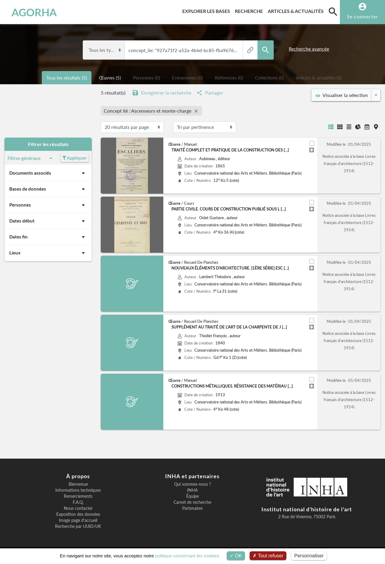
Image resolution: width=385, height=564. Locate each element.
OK (236, 555)
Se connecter (362, 16)
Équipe (192, 496)
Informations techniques (78, 490)
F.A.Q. (78, 502)
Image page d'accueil (78, 520)
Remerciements (78, 496)
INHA (192, 490)
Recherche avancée (309, 48)
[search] (333, 11)
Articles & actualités (297, 10)
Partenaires (192, 508)
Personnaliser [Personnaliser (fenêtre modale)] (309, 555)
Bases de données (48, 189)
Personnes (48, 205)
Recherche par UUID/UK (78, 526)
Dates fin (48, 237)
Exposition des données (78, 514)
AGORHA (34, 12)
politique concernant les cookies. (187, 555)
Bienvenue (78, 484)
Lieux (48, 253)
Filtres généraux (31, 158)
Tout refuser (268, 555)
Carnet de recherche (192, 502)
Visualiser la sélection (342, 95)
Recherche (250, 10)
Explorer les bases (207, 10)
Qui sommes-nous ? (192, 484)
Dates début (48, 221)
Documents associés (48, 173)
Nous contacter (78, 508)
